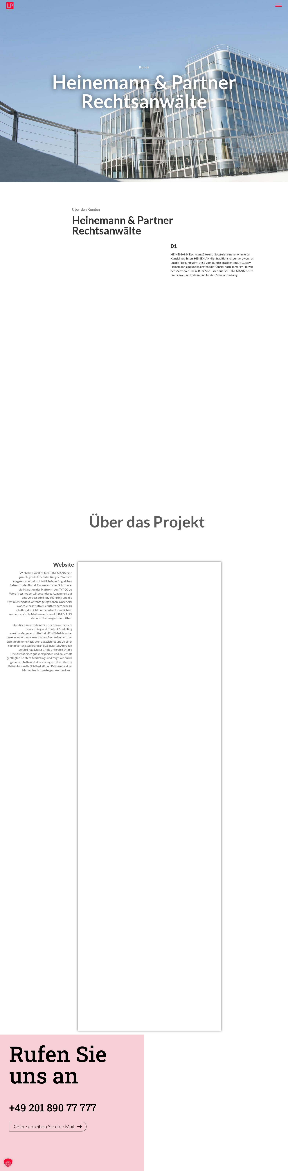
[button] (8, 1163)
